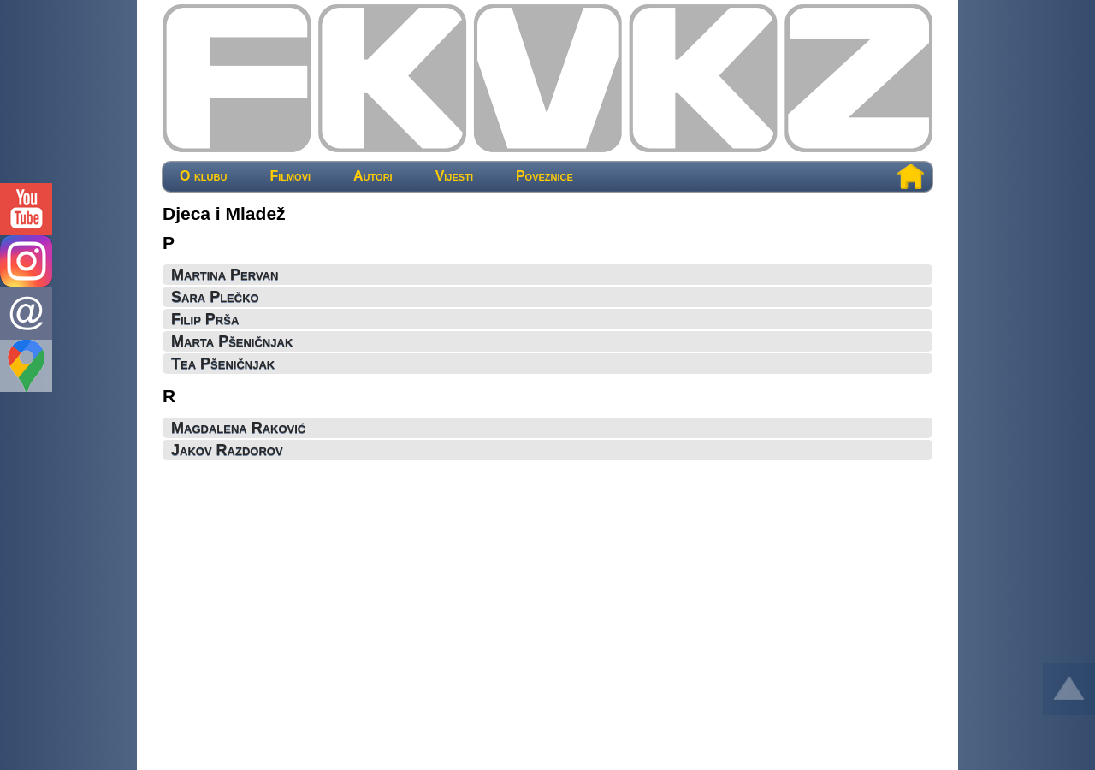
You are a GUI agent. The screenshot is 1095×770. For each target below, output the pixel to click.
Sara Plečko (215, 296)
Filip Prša (205, 319)
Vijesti (454, 176)
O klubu (203, 176)
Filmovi (290, 176)
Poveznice (544, 176)
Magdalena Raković (238, 427)
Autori (373, 176)
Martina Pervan (224, 274)
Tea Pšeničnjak (223, 363)
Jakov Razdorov (227, 450)
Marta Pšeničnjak (232, 341)
